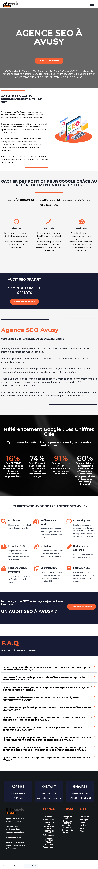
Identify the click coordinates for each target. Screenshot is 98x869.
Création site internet (67, 831)
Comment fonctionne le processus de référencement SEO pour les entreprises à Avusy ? (44, 678)
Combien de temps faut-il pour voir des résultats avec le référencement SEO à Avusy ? (47, 708)
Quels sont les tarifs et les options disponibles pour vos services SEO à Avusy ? (46, 758)
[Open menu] (92, 4)
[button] (49, 669)
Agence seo (48, 847)
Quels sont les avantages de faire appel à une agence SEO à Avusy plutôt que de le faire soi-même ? (48, 688)
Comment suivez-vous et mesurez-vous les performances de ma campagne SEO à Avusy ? (42, 728)
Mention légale (31, 866)
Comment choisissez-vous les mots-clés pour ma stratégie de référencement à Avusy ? (41, 698)
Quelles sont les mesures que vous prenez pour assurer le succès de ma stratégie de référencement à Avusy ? (47, 718)
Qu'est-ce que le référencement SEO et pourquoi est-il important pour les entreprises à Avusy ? (46, 668)
